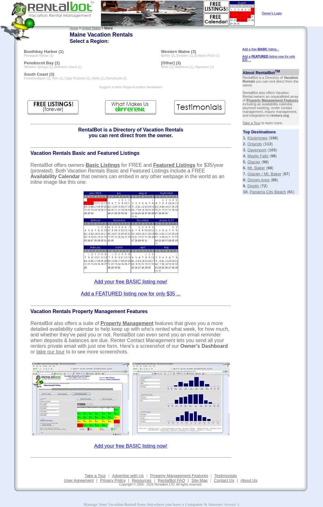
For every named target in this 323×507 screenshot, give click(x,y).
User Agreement (79, 480)
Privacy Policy (113, 480)
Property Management (127, 323)
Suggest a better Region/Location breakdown (130, 87)
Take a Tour (252, 123)
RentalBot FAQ (171, 480)
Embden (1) (184, 55)
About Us (248, 480)
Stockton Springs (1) (38, 67)
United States (91, 28)
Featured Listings (174, 165)
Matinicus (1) (184, 67)
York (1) (57, 78)
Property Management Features (272, 100)
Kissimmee (257, 138)
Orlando (254, 144)
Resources (141, 480)
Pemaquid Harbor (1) (38, 55)
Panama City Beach (268, 191)
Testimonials (225, 475)
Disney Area (258, 180)
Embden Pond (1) (207, 55)
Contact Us (224, 480)
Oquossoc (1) (204, 67)
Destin (253, 186)
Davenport (256, 150)
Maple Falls (257, 156)
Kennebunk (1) (116, 78)
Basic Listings (102, 165)
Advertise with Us (128, 475)
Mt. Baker (256, 168)
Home (74, 28)
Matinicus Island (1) (68, 67)
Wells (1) (98, 78)
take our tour (50, 351)
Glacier (253, 162)
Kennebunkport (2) (37, 78)
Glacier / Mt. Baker (264, 174)
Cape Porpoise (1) (77, 78)
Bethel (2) (168, 55)
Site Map (199, 480)
